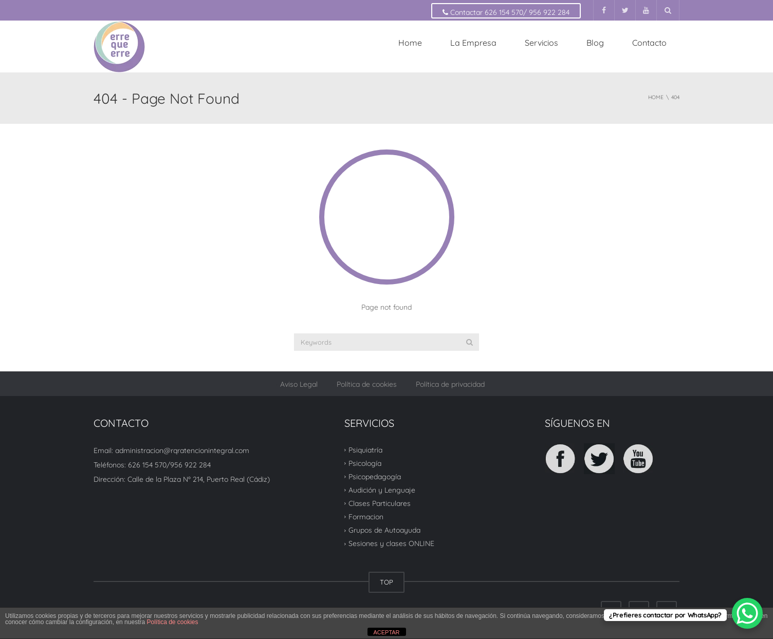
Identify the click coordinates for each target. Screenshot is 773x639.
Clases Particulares (379, 503)
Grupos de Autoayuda (384, 530)
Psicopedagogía (374, 476)
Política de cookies (367, 384)
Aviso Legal (299, 384)
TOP (386, 582)
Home (410, 42)
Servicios (541, 42)
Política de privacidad (450, 384)
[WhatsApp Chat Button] (747, 613)
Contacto (649, 42)
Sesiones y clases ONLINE (391, 543)
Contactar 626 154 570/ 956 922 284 (506, 12)
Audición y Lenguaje (381, 490)
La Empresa (473, 42)
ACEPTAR (386, 632)
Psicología (364, 463)
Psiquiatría (365, 449)
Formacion (365, 516)
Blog (595, 42)
